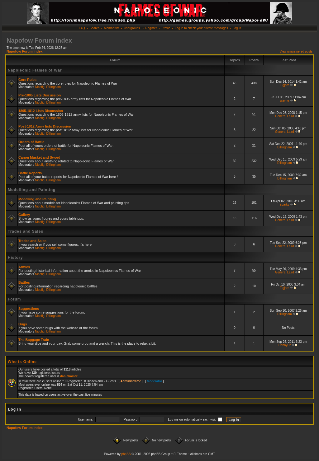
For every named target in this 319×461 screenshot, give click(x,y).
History (15, 257)
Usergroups (132, 28)
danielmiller (69, 376)
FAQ (82, 28)
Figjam (284, 85)
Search (95, 28)
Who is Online (22, 362)
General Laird (284, 116)
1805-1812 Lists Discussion (40, 111)
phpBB (126, 454)
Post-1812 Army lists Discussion (44, 126)
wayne (284, 100)
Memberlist (111, 28)
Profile (165, 28)
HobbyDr (285, 345)
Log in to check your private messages (201, 28)
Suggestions (28, 308)
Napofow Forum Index (25, 51)
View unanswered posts (296, 51)
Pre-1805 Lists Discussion (39, 95)
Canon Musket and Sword (39, 157)
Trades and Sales (25, 231)
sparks (284, 204)
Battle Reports (30, 173)
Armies (24, 267)
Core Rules (27, 79)
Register (151, 28)
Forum (14, 299)
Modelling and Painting (31, 190)
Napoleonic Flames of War (35, 70)
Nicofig (40, 87)
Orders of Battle (31, 142)
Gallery (24, 215)
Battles (24, 282)
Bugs (22, 324)
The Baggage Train (33, 340)
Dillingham (53, 87)
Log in (237, 28)
